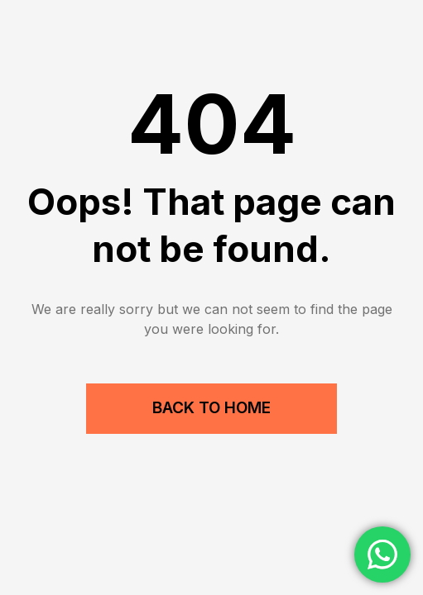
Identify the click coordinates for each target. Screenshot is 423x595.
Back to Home (211, 407)
